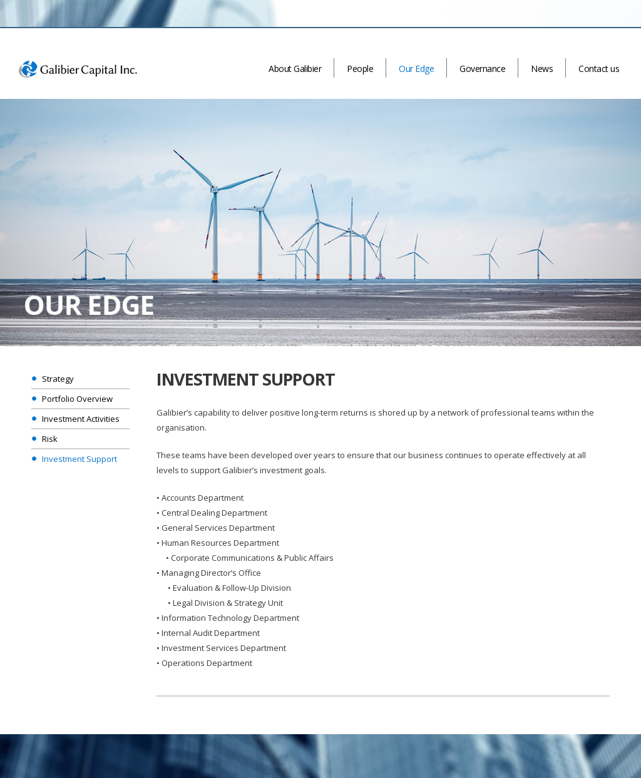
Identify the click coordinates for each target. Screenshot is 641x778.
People (360, 68)
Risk (50, 438)
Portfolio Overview (77, 398)
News (542, 68)
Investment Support (79, 458)
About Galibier (295, 68)
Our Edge (416, 68)
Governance (482, 68)
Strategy (58, 378)
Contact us (598, 68)
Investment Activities (81, 418)
